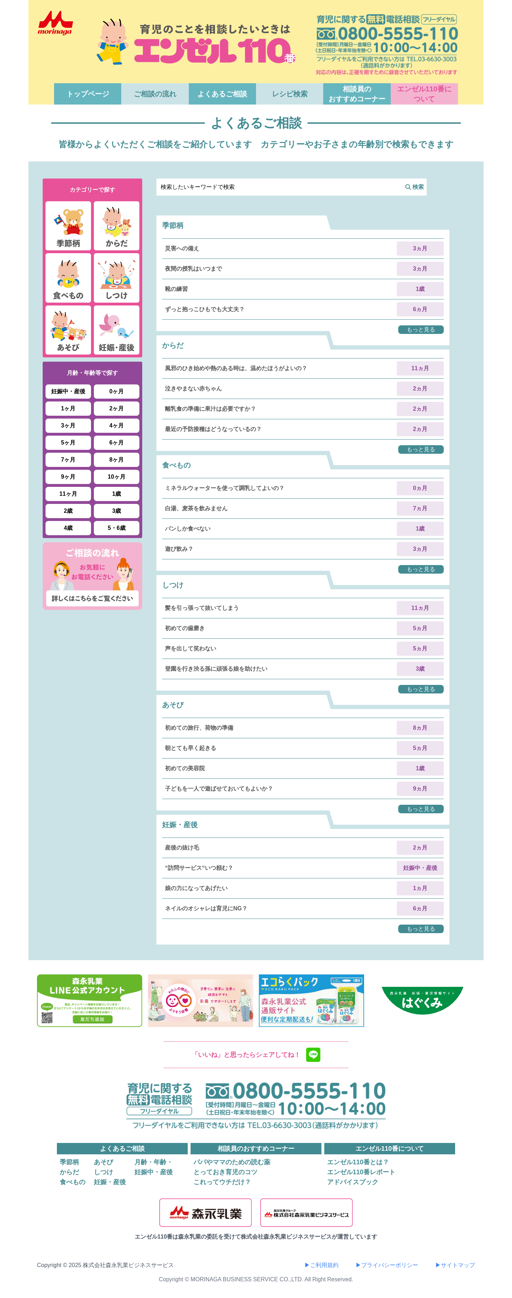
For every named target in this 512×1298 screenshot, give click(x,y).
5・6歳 (117, 528)
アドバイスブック (352, 1182)
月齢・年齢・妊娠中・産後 (153, 1167)
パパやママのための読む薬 (231, 1162)
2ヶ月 (117, 408)
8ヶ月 (117, 460)
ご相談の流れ (155, 94)
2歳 (68, 511)
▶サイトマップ (455, 1265)
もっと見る (421, 329)
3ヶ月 (68, 425)
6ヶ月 (117, 443)
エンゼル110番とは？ (358, 1162)
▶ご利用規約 (321, 1265)
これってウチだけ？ (222, 1182)
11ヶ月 (68, 494)
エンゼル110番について (424, 94)
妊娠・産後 (110, 1182)
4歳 (68, 528)
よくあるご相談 (222, 94)
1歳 (116, 494)
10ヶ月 (117, 477)
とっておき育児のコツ (225, 1172)
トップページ (87, 94)
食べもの (72, 1182)
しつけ (103, 1172)
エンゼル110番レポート (361, 1172)
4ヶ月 (117, 425)
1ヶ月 (68, 408)
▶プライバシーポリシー (387, 1265)
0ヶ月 (117, 391)
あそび (103, 1162)
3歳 (116, 511)
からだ (69, 1172)
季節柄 (69, 1162)
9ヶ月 (68, 477)
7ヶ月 (68, 460)
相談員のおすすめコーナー (357, 94)
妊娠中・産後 (68, 391)
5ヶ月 (68, 443)
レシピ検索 (290, 94)
